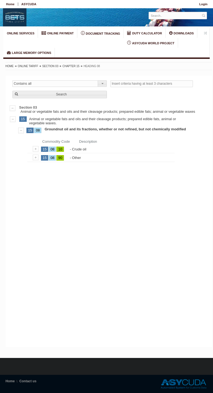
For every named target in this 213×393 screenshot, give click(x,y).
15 (23, 119)
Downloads (181, 33)
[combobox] (59, 83)
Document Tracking (100, 33)
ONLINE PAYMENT (58, 33)
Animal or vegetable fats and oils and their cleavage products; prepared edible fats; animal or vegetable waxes (108, 109)
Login (203, 4)
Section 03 (50, 66)
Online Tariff (28, 66)
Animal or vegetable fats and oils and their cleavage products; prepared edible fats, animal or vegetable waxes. (102, 121)
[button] (59, 94)
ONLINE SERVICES (20, 33)
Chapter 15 (71, 66)
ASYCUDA (28, 4)
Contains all (23, 84)
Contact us (27, 381)
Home (10, 4)
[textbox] (175, 15)
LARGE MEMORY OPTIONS (29, 52)
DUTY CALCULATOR (144, 33)
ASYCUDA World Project (150, 43)
